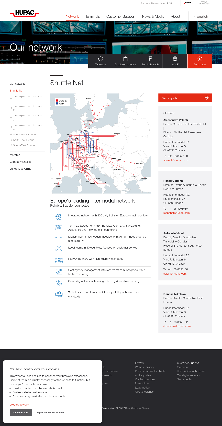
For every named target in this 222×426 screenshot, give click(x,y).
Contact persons (145, 379)
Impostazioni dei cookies (50, 412)
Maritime (15, 155)
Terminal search (150, 61)
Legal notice (142, 387)
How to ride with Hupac (191, 371)
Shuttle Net (16, 90)
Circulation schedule (125, 61)
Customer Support (120, 16)
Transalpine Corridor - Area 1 (28, 98)
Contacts (145, 3)
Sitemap (146, 408)
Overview (182, 367)
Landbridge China (20, 168)
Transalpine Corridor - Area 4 (28, 127)
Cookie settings (144, 391)
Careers (154, 3)
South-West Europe (24, 134)
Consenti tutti (20, 412)
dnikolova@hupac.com (177, 326)
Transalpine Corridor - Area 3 (28, 117)
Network (72, 16)
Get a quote (200, 61)
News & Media (153, 16)
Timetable (100, 61)
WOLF (175, 61)
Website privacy (144, 367)
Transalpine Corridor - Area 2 (28, 108)
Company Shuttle (20, 161)
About (175, 16)
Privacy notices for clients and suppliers (150, 373)
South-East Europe (24, 145)
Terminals (92, 16)
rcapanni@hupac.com (176, 212)
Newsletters (142, 383)
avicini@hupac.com (175, 273)
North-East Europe (23, 139)
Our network (17, 83)
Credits (134, 408)
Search (172, 3)
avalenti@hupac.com (175, 160)
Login (162, 3)
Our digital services (188, 375)
